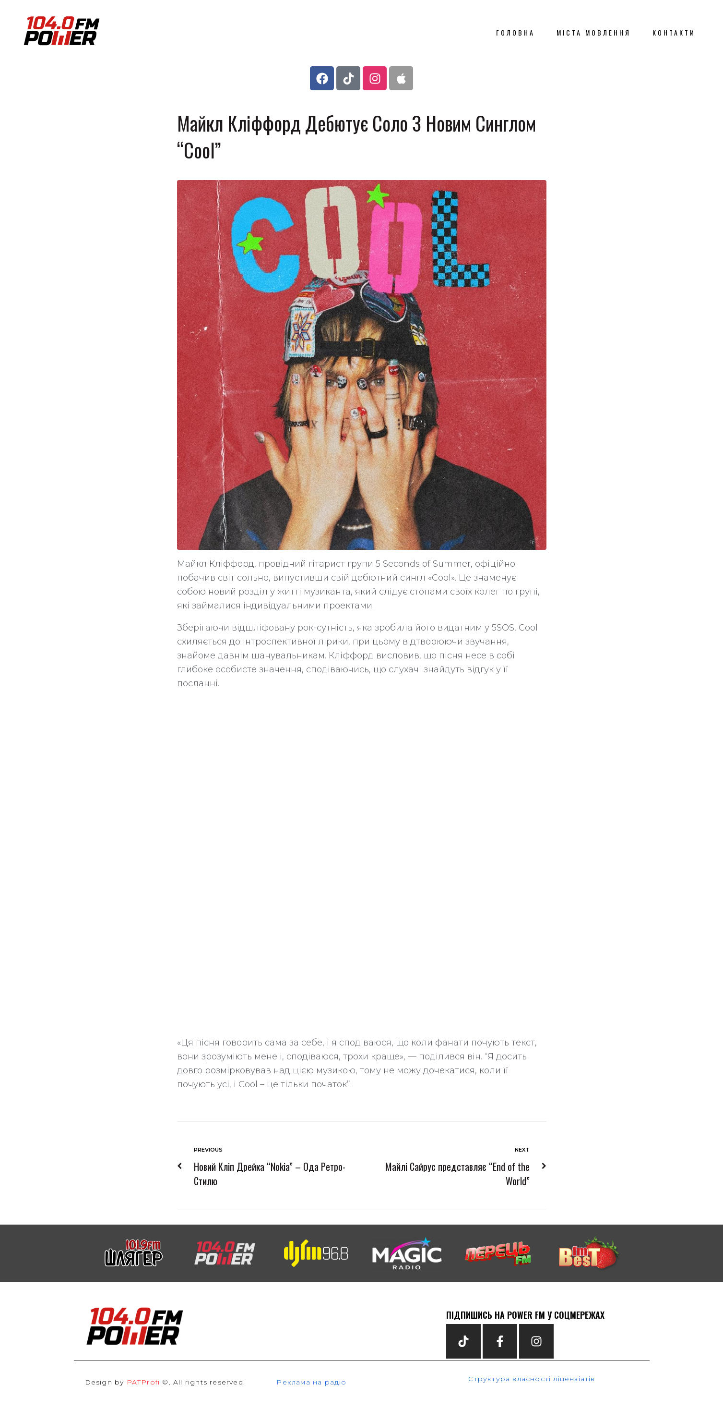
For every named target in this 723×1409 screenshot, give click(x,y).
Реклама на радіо (311, 1382)
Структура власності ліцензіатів (531, 1378)
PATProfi (143, 1382)
